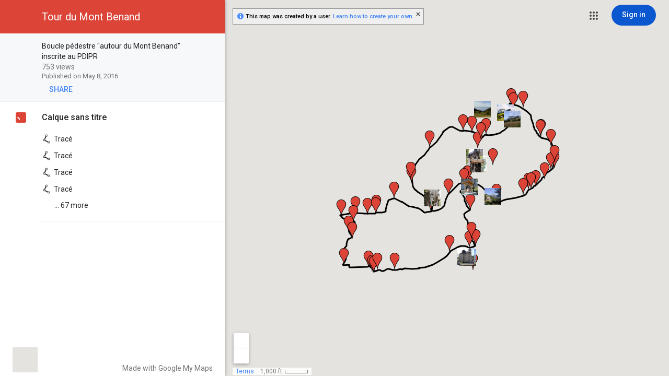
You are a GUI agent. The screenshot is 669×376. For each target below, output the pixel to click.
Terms (245, 371)
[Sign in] (634, 15)
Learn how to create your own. (373, 16)
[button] (593, 15)
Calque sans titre (74, 117)
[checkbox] (212, 47)
